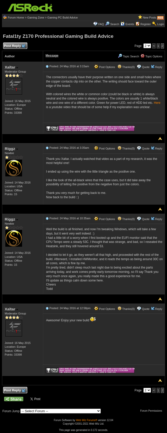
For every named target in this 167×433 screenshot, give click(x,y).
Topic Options (151, 56)
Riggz (11, 148)
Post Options (104, 67)
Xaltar (11, 67)
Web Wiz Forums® (86, 420)
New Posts (149, 17)
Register (145, 24)
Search (114, 24)
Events (127, 24)
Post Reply (14, 46)
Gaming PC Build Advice (62, 17)
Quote (145, 67)
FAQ (101, 24)
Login (160, 24)
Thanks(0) (126, 67)
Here (157, 103)
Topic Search (128, 56)
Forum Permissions (152, 410)
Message (52, 55)
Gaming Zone (35, 17)
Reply (158, 67)
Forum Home (16, 17)
